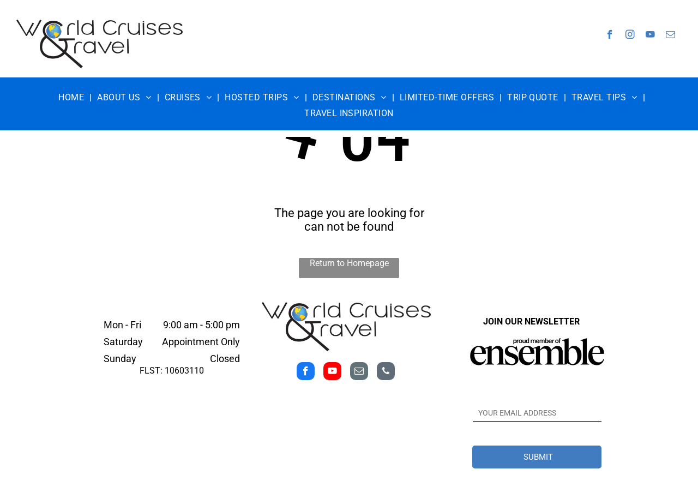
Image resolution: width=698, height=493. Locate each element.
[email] (670, 36)
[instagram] (630, 36)
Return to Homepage (349, 263)
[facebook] (610, 36)
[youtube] (650, 36)
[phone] (386, 372)
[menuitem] (72, 97)
